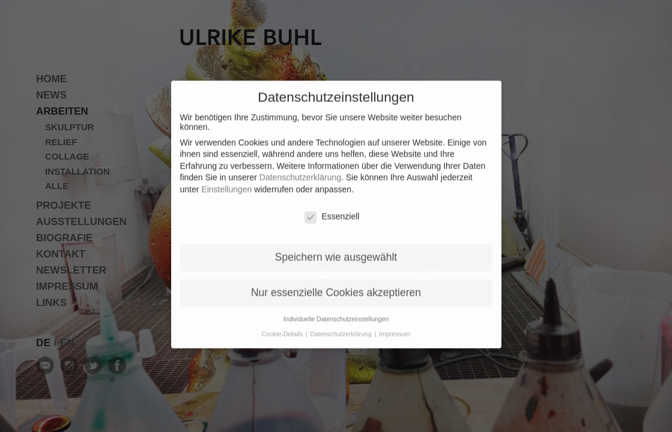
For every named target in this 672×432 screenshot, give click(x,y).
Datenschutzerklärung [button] (342, 326)
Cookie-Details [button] (283, 326)
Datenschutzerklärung (300, 170)
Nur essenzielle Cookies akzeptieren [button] (336, 285)
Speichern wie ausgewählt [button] (336, 250)
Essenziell (331, 209)
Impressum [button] (394, 326)
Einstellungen (226, 182)
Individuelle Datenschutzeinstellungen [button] (336, 311)
